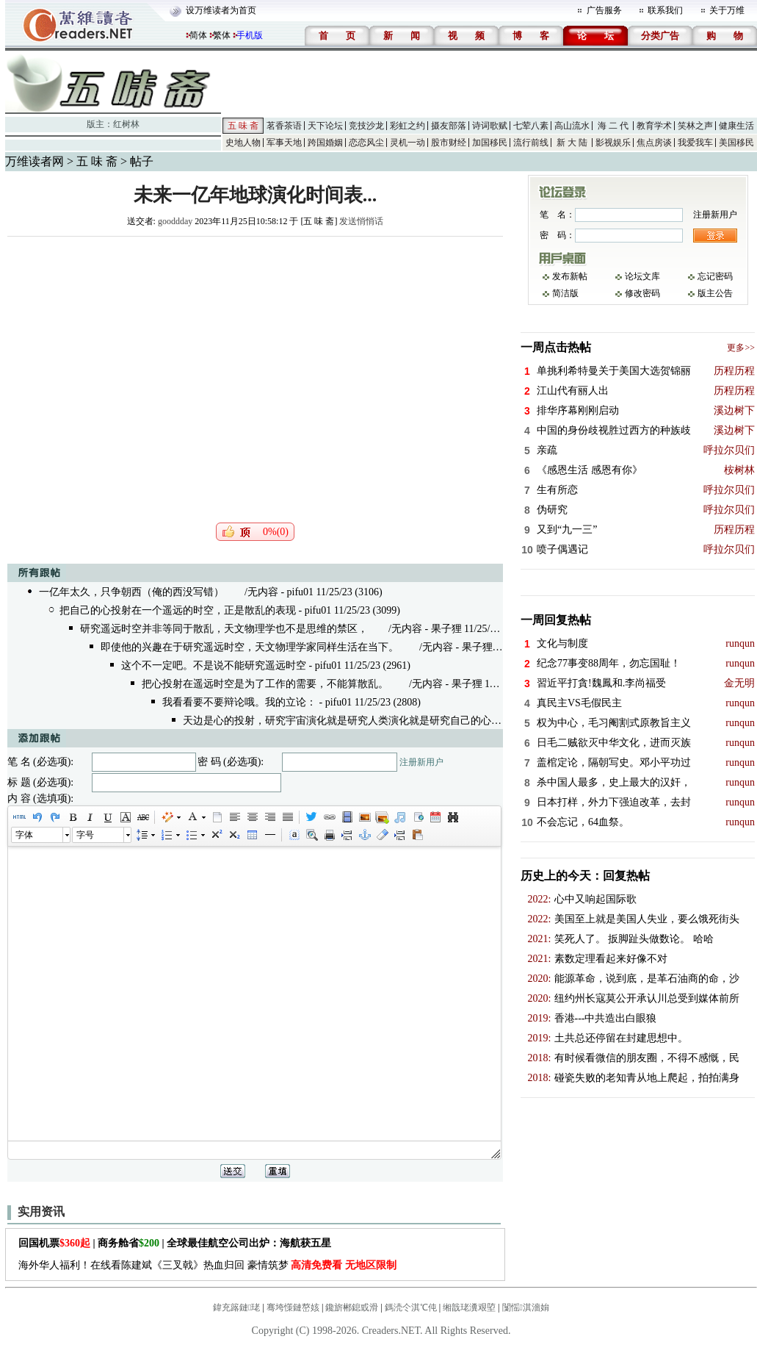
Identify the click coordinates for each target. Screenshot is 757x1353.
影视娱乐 (613, 142)
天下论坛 (325, 126)
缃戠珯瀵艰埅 (469, 1307)
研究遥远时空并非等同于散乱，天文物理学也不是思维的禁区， (224, 628)
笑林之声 (695, 126)
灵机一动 (407, 142)
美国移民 (736, 142)
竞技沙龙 (366, 126)
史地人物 (243, 142)
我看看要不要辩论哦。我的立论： (239, 702)
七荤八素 (530, 126)
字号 (85, 835)
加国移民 (489, 142)
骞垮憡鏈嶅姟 (293, 1307)
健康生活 (736, 126)
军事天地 (284, 142)
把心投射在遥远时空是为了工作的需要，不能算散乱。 (265, 683)
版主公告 (715, 293)
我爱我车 (695, 142)
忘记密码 (715, 276)
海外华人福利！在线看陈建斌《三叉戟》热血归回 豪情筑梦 (207, 1265)
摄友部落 (448, 126)
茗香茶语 (284, 126)
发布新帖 (569, 276)
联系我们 (665, 10)
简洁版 (565, 293)
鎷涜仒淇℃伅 (411, 1307)
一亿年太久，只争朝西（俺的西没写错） (131, 591)
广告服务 (604, 10)
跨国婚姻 (325, 142)
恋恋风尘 (366, 142)
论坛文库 (642, 276)
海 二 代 (613, 126)
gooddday (175, 221)
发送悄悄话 (361, 221)
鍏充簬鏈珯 (236, 1307)
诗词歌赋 (489, 126)
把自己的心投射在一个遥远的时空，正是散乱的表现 (177, 610)
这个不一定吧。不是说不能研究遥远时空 (213, 665)
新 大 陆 (572, 142)
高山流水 (572, 126)
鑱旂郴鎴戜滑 (351, 1307)
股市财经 (448, 142)
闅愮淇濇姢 (525, 1307)
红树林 (126, 124)
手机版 (249, 35)
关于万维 (727, 10)
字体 (24, 835)
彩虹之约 (407, 126)
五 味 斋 (243, 126)
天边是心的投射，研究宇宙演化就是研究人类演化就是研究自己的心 (337, 720)
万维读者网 (34, 161)
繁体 (222, 35)
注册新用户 (421, 762)
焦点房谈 (654, 142)
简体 (198, 35)
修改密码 (642, 293)
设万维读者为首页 (221, 10)
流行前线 (530, 142)
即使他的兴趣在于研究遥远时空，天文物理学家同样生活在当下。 (250, 647)
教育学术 (654, 126)
